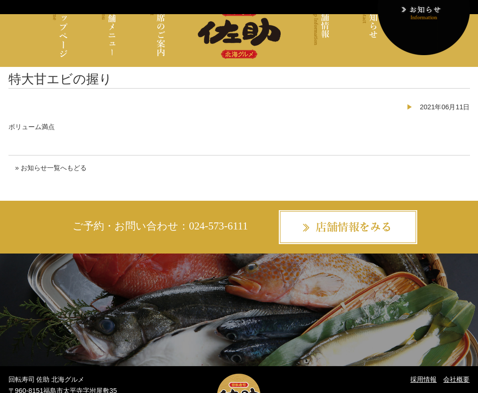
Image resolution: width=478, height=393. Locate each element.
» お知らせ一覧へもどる (51, 168)
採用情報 (423, 379)
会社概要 (456, 379)
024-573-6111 (218, 226)
